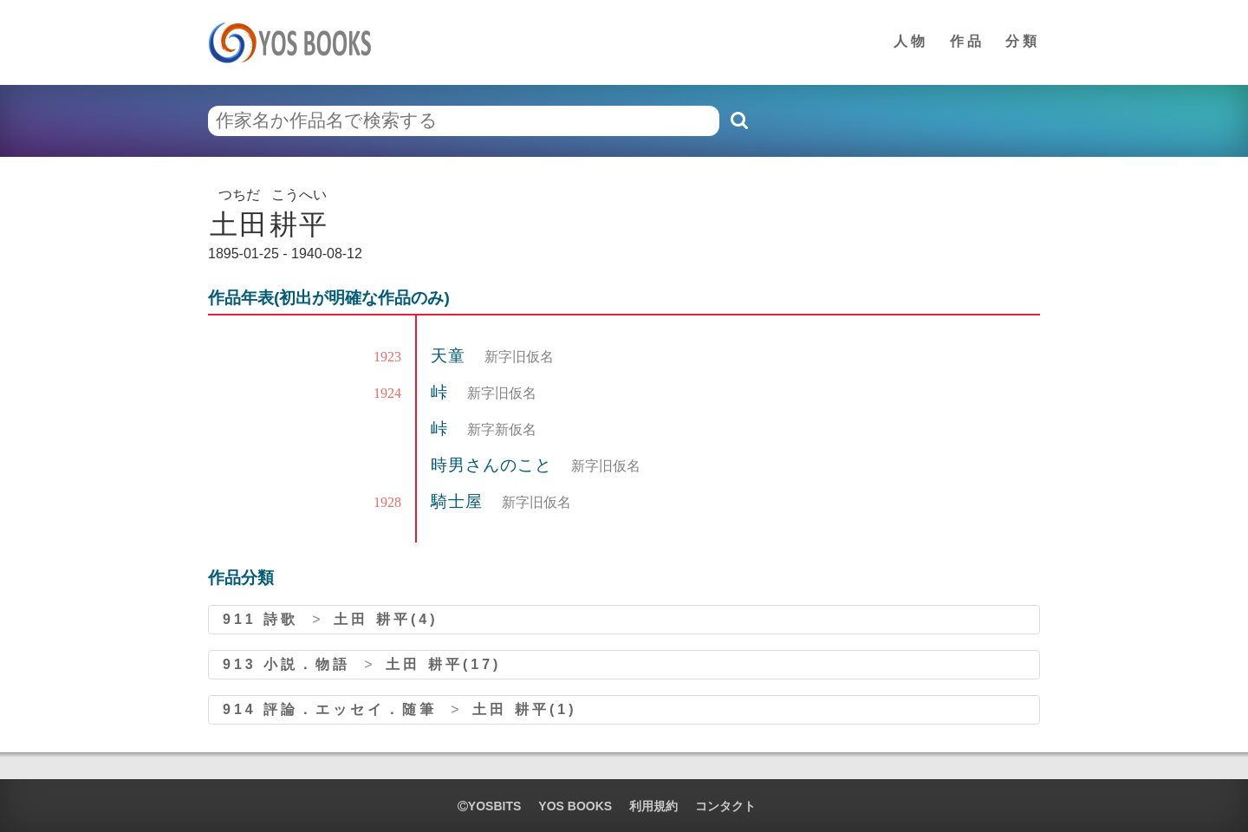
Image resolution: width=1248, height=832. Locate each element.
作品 (967, 41)
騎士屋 (459, 501)
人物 (911, 41)
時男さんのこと (494, 465)
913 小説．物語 (286, 664)
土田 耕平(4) (386, 619)
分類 (1022, 41)
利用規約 (653, 806)
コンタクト (725, 806)
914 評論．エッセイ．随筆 (330, 709)
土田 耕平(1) (524, 709)
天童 (451, 356)
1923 (387, 356)
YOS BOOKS (575, 806)
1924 (387, 393)
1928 (387, 502)
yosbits (489, 806)
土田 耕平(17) (443, 664)
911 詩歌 (260, 619)
